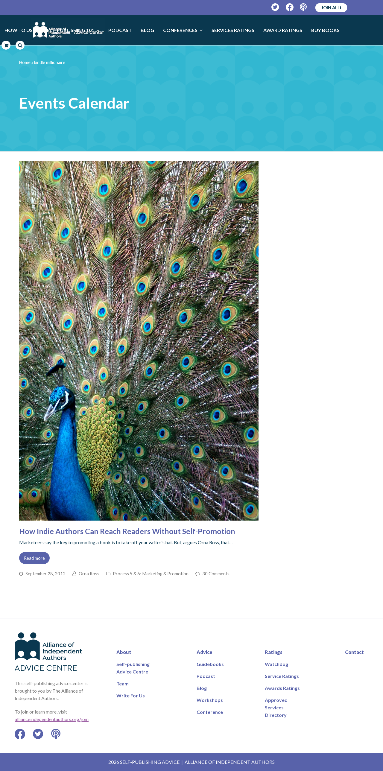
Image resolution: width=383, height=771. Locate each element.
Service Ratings (282, 676)
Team (122, 683)
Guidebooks (210, 664)
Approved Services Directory (276, 707)
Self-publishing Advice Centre (133, 667)
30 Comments (216, 573)
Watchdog (276, 664)
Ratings (273, 652)
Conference (210, 712)
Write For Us (130, 695)
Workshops (210, 700)
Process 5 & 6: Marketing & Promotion (151, 573)
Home (25, 62)
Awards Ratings (282, 688)
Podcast (206, 676)
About (123, 652)
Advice (204, 652)
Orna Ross (89, 573)
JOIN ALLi (331, 7)
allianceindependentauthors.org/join (52, 719)
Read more (34, 558)
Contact (354, 652)
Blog (202, 688)
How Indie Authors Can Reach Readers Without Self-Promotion (127, 531)
